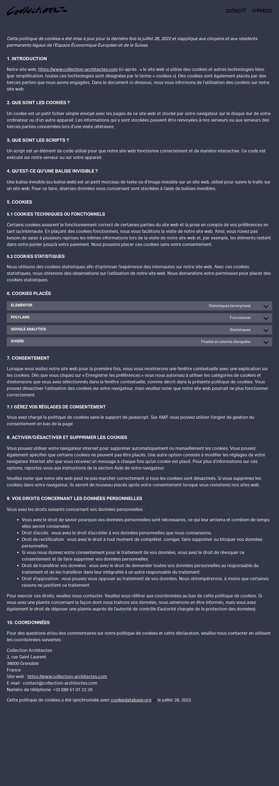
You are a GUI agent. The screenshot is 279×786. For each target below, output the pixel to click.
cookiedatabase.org (131, 700)
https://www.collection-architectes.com (78, 69)
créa (262, 10)
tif (236, 10)
